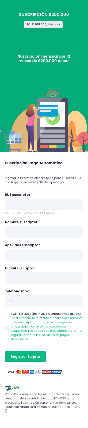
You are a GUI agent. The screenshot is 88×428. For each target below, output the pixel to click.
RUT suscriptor (17, 194)
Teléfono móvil (18, 291)
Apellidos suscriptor (22, 245)
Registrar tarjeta (25, 356)
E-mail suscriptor (20, 268)
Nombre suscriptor (21, 222)
